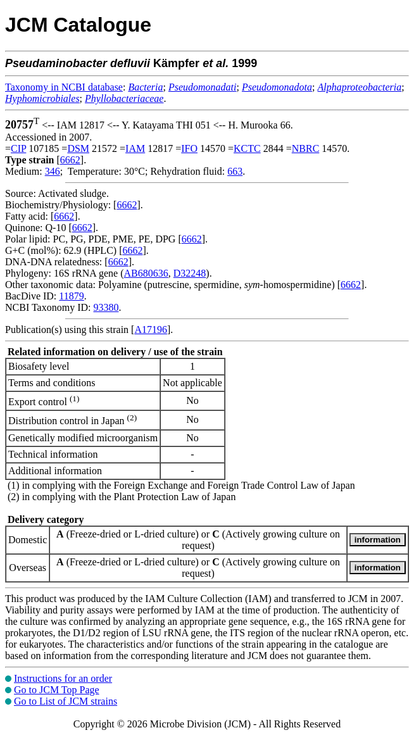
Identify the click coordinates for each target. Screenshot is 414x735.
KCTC (247, 148)
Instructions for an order (63, 678)
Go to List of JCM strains (65, 701)
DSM (78, 148)
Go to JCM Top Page (56, 689)
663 (234, 171)
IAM (135, 148)
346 (52, 171)
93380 (105, 307)
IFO (189, 148)
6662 (70, 159)
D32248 (189, 273)
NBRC (306, 148)
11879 (71, 296)
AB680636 (146, 273)
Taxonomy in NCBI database (64, 87)
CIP (18, 148)
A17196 (150, 329)
